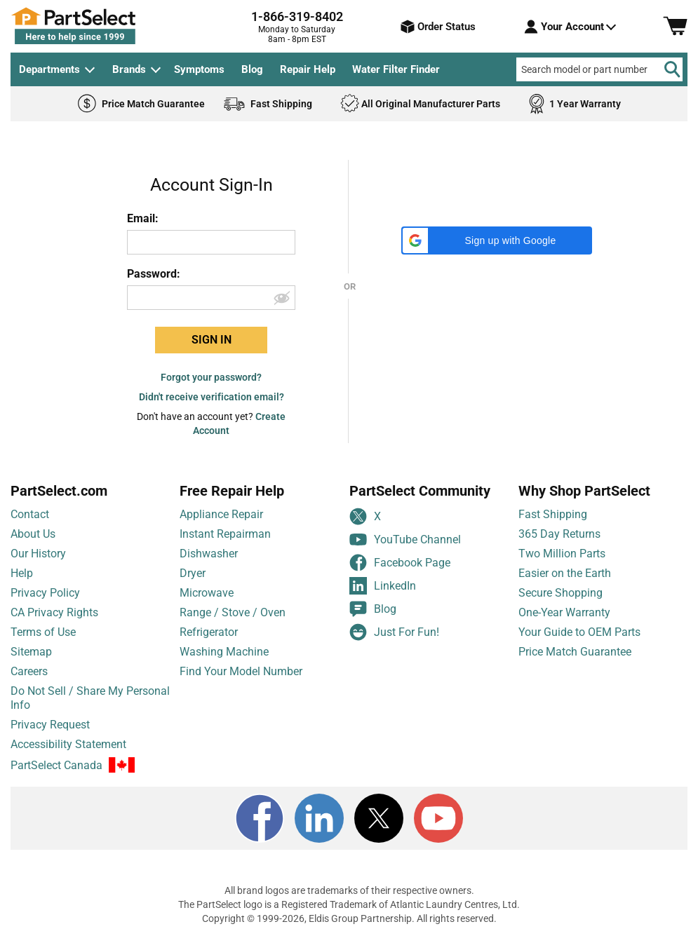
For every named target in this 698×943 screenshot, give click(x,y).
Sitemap (31, 651)
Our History (38, 553)
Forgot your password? (211, 377)
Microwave (207, 592)
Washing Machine (224, 651)
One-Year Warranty (564, 612)
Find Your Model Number (241, 671)
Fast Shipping (552, 514)
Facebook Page (399, 562)
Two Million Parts (561, 553)
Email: (143, 218)
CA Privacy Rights (54, 612)
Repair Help (307, 69)
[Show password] (283, 297)
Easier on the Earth (564, 573)
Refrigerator (209, 632)
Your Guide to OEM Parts (579, 632)
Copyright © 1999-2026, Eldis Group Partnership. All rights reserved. (349, 918)
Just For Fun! (394, 632)
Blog (252, 69)
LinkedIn (382, 586)
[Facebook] (259, 818)
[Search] (672, 69)
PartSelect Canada (56, 765)
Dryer (193, 573)
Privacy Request (50, 724)
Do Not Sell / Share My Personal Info (90, 698)
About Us (33, 534)
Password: (153, 273)
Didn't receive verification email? (211, 396)
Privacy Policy (45, 592)
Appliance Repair (221, 514)
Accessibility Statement (68, 744)
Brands (129, 69)
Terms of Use (43, 632)
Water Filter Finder (396, 69)
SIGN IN (211, 339)
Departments (49, 69)
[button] (496, 240)
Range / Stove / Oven (233, 612)
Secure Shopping (560, 592)
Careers (29, 671)
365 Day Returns (559, 534)
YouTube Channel (405, 539)
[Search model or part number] (599, 69)
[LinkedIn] (319, 818)
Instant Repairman (225, 534)
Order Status (438, 27)
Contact (30, 514)
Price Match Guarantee (574, 651)
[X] (378, 818)
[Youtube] (438, 818)
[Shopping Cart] (675, 26)
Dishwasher (209, 553)
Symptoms (199, 69)
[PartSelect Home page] (98, 26)
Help (22, 573)
